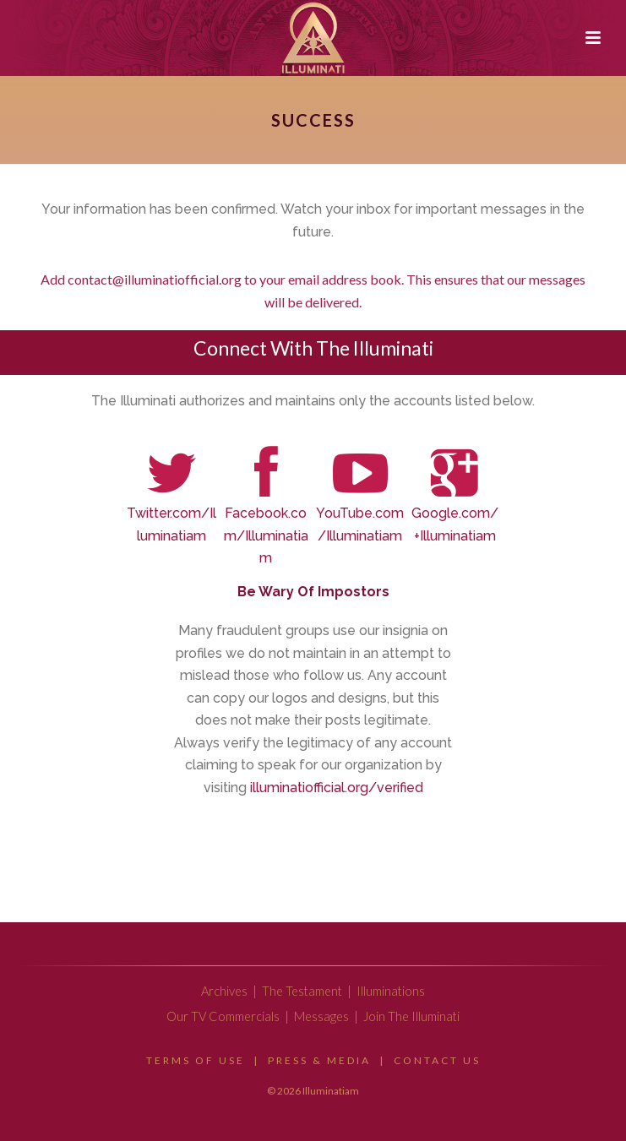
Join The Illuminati (411, 1016)
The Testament (302, 991)
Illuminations (391, 991)
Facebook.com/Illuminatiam (266, 535)
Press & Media (319, 1060)
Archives (224, 991)
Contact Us (437, 1060)
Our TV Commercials (223, 1016)
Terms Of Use (195, 1060)
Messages (321, 1016)
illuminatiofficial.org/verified (336, 788)
